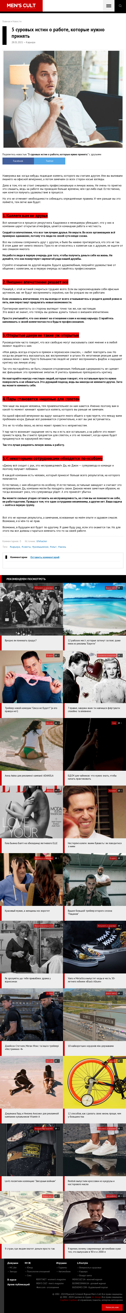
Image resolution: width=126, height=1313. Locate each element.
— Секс (28, 1275)
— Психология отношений (37, 1271)
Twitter (48, 161)
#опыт (53, 546)
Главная (6, 21)
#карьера (15, 546)
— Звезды (12, 1271)
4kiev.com (47, 1287)
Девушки (12, 1263)
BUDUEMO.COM (90, 1287)
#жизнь (62, 546)
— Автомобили (63, 1271)
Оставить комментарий (44, 557)
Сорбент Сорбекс (68, 1300)
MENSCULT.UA (87, 1279)
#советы (26, 546)
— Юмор (29, 1267)
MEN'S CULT (50, 1283)
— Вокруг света (84, 1275)
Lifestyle (82, 1263)
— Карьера (82, 1271)
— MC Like (12, 1267)
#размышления (40, 546)
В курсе (11, 1279)
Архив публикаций (18, 1284)
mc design (96, 1297)
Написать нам (112, 1307)
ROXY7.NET (51, 1279)
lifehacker (41, 541)
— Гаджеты (61, 1267)
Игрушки (61, 1263)
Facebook (18, 161)
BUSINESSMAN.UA (89, 1283)
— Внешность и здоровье (89, 1267)
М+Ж (28, 1263)
